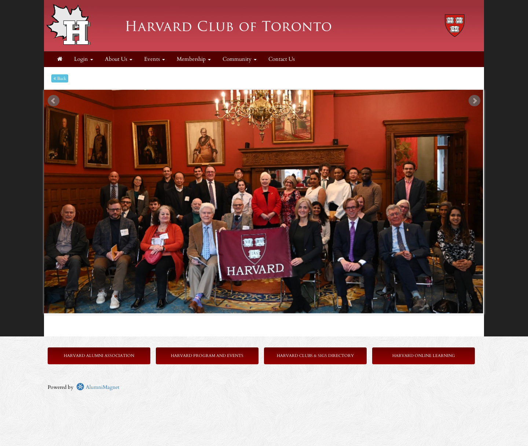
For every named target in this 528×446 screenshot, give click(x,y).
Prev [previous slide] (53, 101)
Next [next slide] (474, 101)
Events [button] (154, 59)
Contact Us (281, 59)
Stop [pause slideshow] (267, 95)
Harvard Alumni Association (99, 355)
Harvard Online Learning (423, 355)
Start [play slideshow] (261, 95)
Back (60, 78)
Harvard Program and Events (207, 355)
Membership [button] (194, 59)
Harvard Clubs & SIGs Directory (315, 355)
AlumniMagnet (97, 387)
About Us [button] (118, 59)
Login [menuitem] (83, 59)
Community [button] (240, 59)
